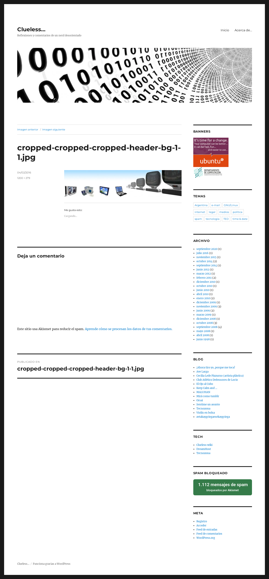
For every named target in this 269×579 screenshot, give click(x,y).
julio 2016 (202, 253)
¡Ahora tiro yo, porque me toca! (215, 367)
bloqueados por (223, 486)
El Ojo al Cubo (204, 384)
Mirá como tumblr (207, 396)
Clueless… (31, 29)
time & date (240, 218)
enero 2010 (203, 298)
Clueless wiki (204, 445)
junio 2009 (203, 310)
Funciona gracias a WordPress (51, 562)
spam (198, 218)
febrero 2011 (204, 277)
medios (224, 212)
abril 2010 (202, 294)
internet (200, 212)
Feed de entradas (206, 527)
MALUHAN (203, 392)
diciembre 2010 (205, 282)
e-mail (215, 205)
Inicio (225, 30)
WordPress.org (205, 536)
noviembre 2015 (206, 257)
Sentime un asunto (208, 404)
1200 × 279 (23, 178)
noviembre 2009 (206, 306)
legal (212, 212)
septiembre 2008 (206, 327)
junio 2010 (202, 290)
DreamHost (203, 449)
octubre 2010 (204, 286)
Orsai (199, 400)
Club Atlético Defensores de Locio (217, 380)
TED (226, 218)
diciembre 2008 (206, 318)
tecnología (213, 218)
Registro (201, 519)
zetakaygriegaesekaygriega (213, 416)
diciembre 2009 (206, 302)
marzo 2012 (203, 273)
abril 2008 (202, 335)
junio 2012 (202, 269)
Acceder (201, 523)
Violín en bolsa (205, 412)
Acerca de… (243, 30)
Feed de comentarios (209, 531)
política (237, 212)
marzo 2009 (203, 314)
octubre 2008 (204, 323)
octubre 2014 (204, 261)
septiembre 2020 (206, 249)
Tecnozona (203, 408)
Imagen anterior (27, 129)
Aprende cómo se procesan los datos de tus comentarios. (128, 329)
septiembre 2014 (206, 265)
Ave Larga (202, 371)
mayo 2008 (203, 331)
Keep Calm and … (206, 388)
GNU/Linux (231, 205)
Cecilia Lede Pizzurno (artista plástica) (220, 375)
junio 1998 (203, 339)
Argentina (201, 205)
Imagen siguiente (53, 129)
